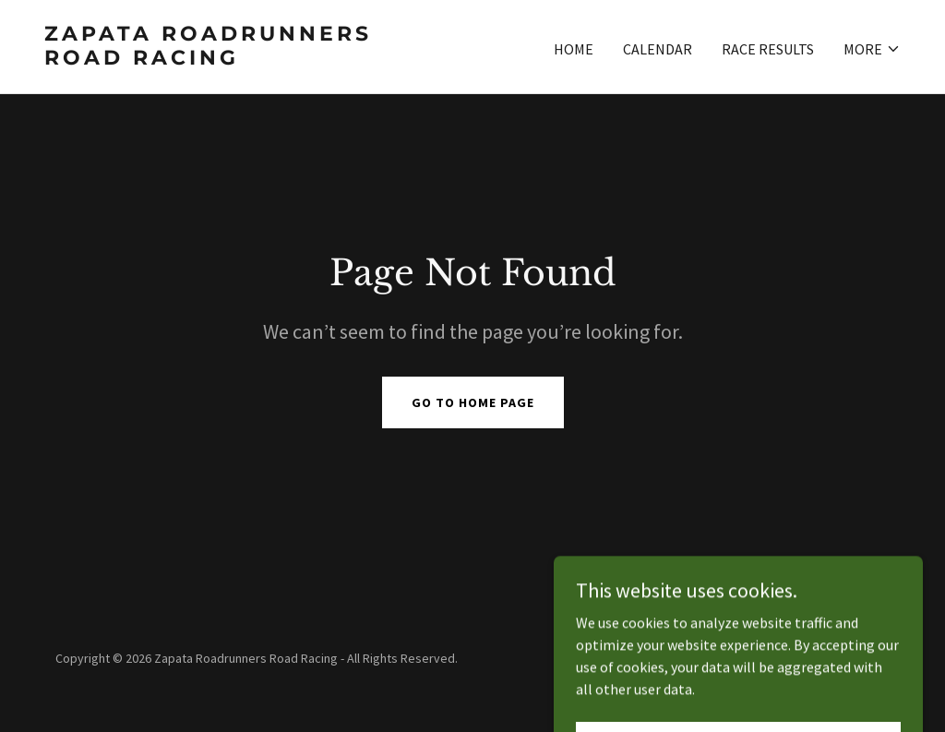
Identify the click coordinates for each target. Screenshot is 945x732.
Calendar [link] (657, 49)
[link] (251, 59)
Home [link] (573, 49)
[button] (872, 49)
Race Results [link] (768, 49)
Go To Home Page (473, 402)
